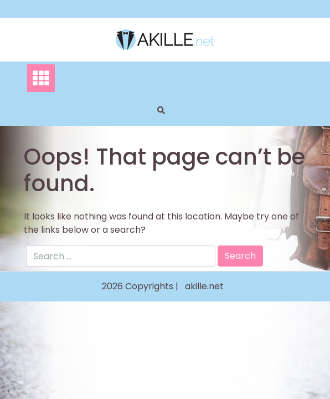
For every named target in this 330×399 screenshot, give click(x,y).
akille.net (204, 286)
